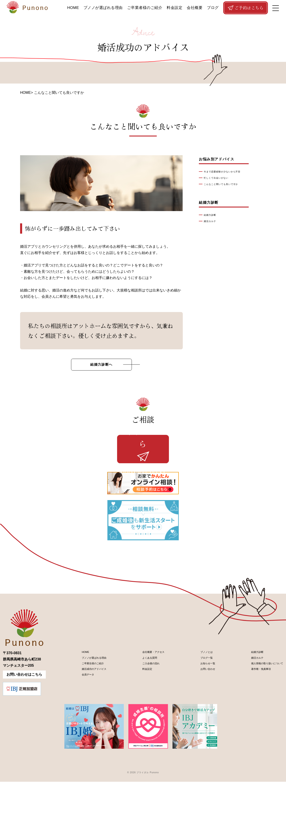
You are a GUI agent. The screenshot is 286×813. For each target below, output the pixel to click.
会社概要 (194, 8)
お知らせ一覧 (200, 700)
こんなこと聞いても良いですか (228, 184)
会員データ (80, 715)
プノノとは (199, 684)
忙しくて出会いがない (221, 178)
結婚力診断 (212, 215)
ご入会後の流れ (144, 700)
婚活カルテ (212, 221)
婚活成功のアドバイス (89, 707)
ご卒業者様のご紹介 (144, 8)
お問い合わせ (200, 707)
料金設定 (174, 8)
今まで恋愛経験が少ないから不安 (229, 172)
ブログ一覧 (199, 692)
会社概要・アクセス (148, 684)
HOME (73, 8)
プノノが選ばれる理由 (103, 8)
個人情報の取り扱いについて (260, 700)
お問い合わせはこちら (24, 706)
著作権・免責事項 (251, 707)
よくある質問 (143, 692)
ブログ (213, 8)
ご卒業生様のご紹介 (87, 700)
